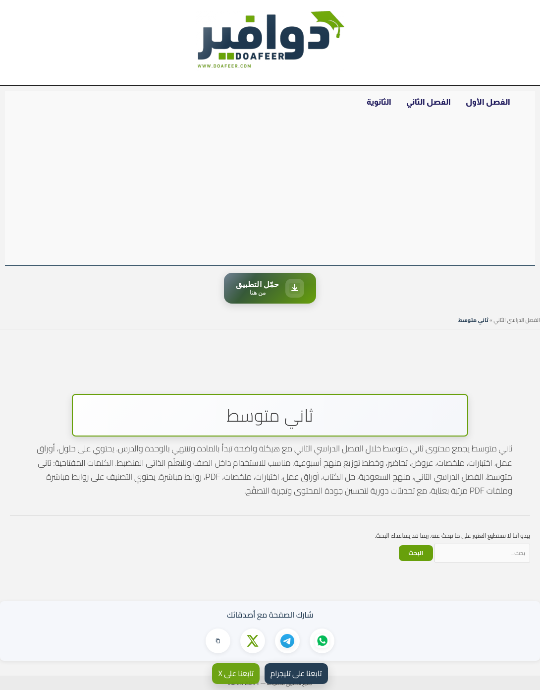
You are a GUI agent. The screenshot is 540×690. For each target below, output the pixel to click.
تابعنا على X (235, 673)
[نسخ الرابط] (218, 640)
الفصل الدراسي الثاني (516, 320)
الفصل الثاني (428, 102)
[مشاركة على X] (252, 640)
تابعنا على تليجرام (296, 673)
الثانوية (379, 102)
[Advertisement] (270, 191)
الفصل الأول (488, 102)
